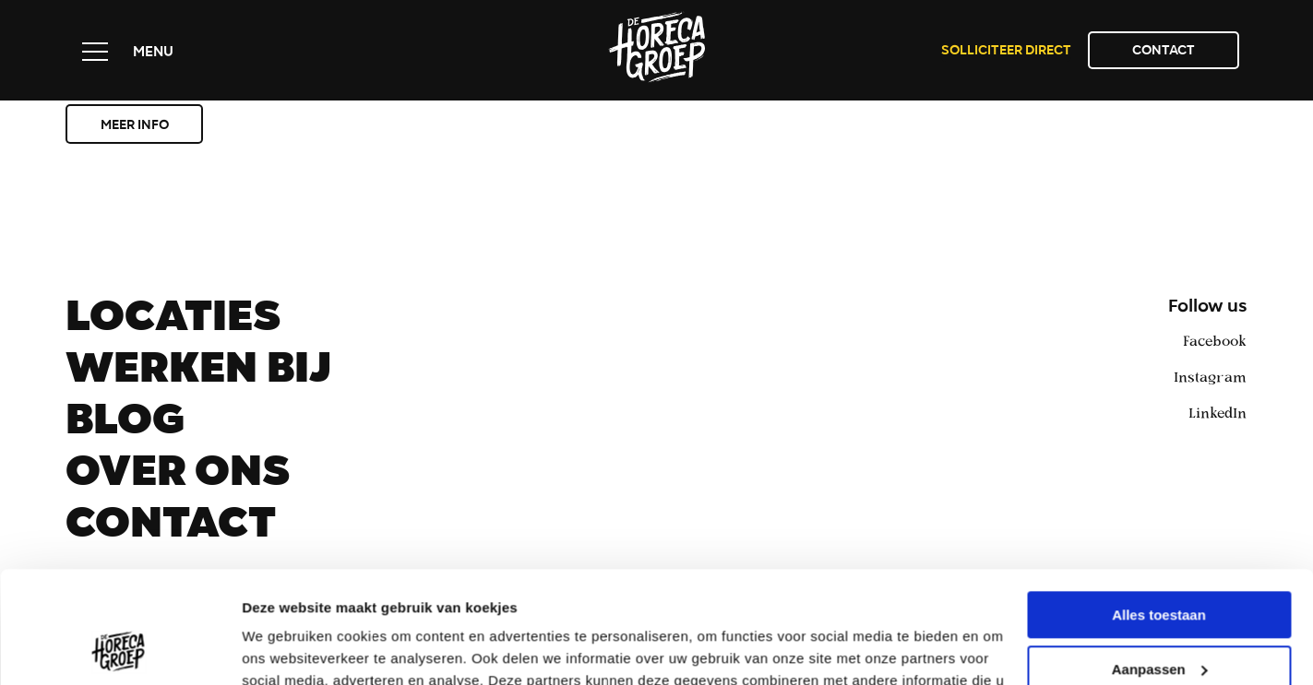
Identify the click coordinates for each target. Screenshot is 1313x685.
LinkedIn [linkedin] (1217, 412)
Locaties (173, 322)
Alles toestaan (1159, 510)
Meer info (135, 126)
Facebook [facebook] (1215, 340)
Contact (1163, 51)
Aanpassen (1160, 564)
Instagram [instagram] (1210, 376)
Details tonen (285, 648)
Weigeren (1158, 618)
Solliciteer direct (1006, 51)
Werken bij (198, 373)
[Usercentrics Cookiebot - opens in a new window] (119, 649)
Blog (125, 425)
